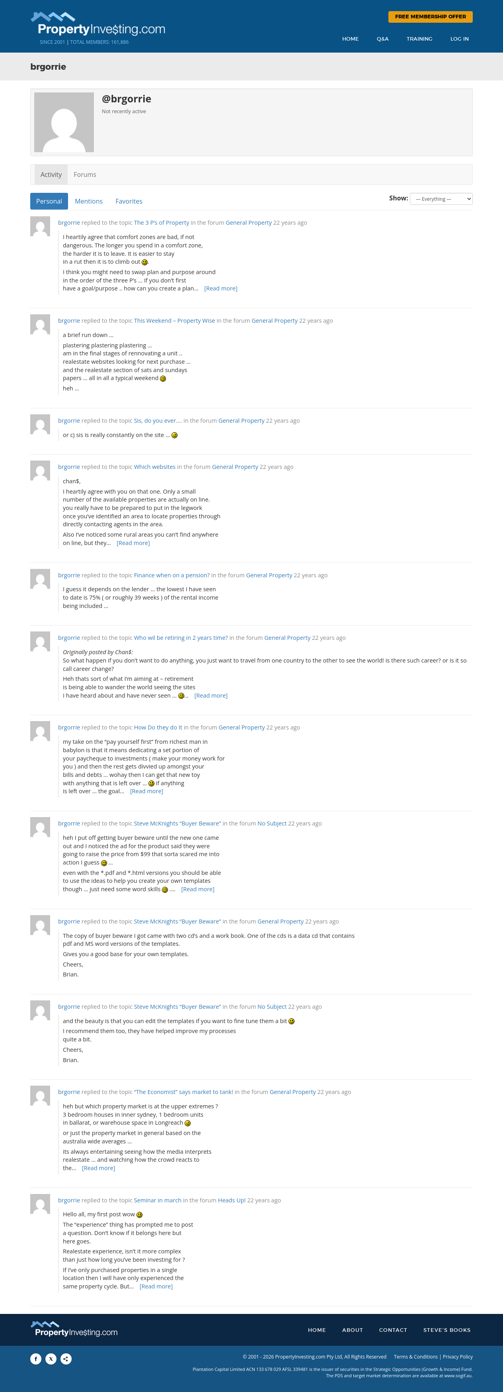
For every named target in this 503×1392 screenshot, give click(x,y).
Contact (393, 1330)
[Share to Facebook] (35, 1359)
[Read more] (221, 288)
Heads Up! (232, 1200)
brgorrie (69, 222)
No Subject (272, 823)
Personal (49, 201)
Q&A (383, 39)
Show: (398, 198)
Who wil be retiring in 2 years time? (181, 637)
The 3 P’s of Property (161, 222)
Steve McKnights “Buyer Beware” (177, 823)
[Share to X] (51, 1359)
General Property (249, 222)
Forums (85, 174)
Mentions (89, 201)
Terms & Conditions (416, 1356)
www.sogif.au (458, 1375)
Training (420, 39)
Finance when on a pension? (172, 575)
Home (350, 39)
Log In (459, 39)
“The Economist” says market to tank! (183, 1092)
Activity (51, 174)
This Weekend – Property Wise (174, 320)
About (352, 1330)
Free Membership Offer (430, 17)
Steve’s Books (447, 1330)
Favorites (128, 201)
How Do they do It (158, 727)
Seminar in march (157, 1200)
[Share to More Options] (66, 1359)
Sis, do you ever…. (158, 420)
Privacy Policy (458, 1356)
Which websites (155, 467)
